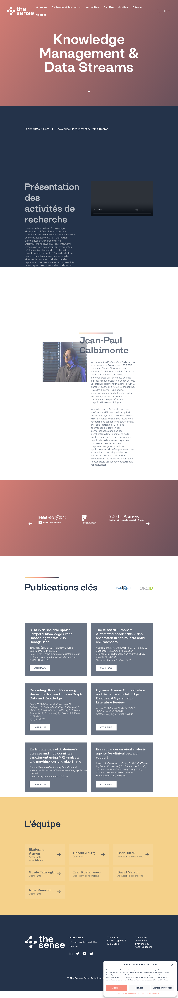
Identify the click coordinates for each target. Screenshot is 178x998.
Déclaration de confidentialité (151, 993)
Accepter (116, 988)
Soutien (123, 7)
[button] (172, 964)
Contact (41, 14)
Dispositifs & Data (37, 129)
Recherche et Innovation (66, 7)
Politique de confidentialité (128, 993)
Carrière (109, 7)
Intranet (138, 7)
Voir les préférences (162, 988)
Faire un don (76, 937)
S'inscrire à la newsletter (83, 942)
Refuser (139, 988)
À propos (41, 7)
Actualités (92, 7)
